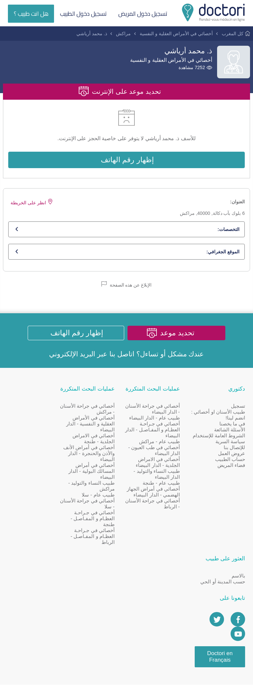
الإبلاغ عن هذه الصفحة (126, 285)
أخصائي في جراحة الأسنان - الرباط (164, 510)
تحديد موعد (178, 333)
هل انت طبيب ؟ (31, 13)
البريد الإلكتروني (72, 354)
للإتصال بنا (234, 454)
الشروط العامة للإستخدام (230, 439)
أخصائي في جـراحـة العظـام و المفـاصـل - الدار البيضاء (161, 430)
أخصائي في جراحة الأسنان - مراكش (103, 410)
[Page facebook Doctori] (52, 451)
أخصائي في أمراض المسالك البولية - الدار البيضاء (99, 472)
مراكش (123, 33)
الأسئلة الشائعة (229, 430)
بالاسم (53, 407)
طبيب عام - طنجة (164, 484)
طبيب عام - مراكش (163, 442)
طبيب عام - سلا (105, 495)
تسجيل (238, 407)
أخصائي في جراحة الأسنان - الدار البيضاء (160, 410)
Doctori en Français (34, 487)
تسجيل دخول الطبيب (83, 13)
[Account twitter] (31, 451)
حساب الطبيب (230, 466)
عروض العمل (231, 460)
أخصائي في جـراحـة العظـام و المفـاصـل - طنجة (100, 519)
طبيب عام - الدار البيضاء (158, 418)
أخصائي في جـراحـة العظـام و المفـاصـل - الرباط (100, 537)
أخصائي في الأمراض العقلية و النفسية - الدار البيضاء (97, 424)
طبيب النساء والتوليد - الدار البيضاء (160, 475)
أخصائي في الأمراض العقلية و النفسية (176, 33)
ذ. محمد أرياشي (91, 33)
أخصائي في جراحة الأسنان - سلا (103, 504)
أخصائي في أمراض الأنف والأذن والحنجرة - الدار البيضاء (96, 454)
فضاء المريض (231, 472)
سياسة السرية (230, 448)
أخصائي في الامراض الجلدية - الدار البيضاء (161, 463)
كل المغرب (232, 33)
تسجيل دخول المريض (143, 13)
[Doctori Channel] (52, 465)
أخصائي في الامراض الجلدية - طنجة (101, 439)
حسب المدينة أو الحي (37, 413)
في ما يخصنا (232, 424)
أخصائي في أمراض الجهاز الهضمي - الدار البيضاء (161, 495)
